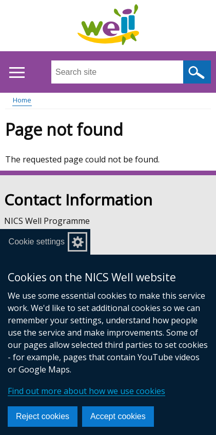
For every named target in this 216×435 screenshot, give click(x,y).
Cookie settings (37, 241)
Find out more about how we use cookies (86, 391)
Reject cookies (42, 416)
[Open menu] (17, 72)
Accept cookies (118, 416)
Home (22, 100)
